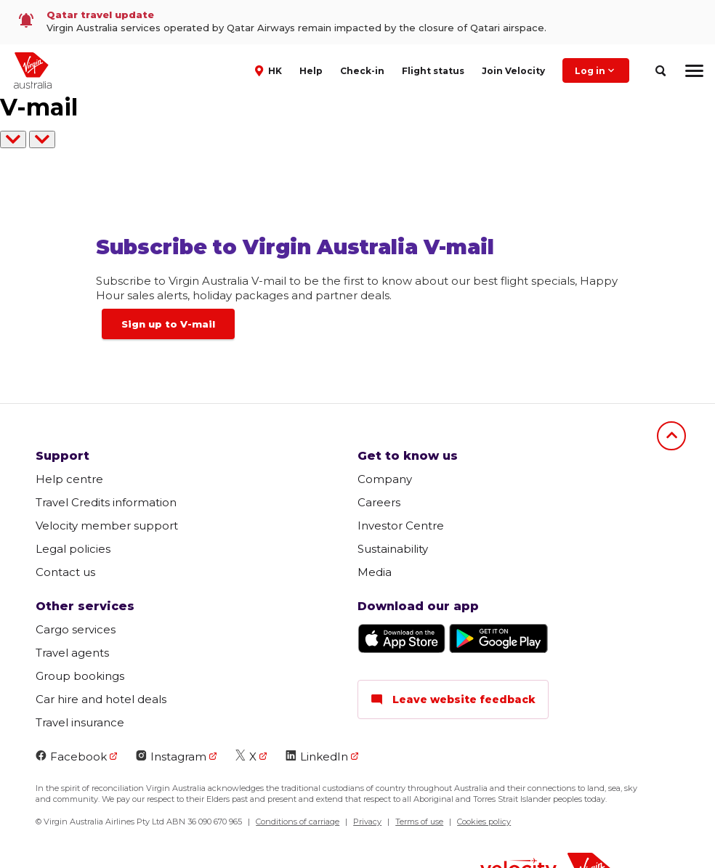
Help (311, 70)
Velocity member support (107, 525)
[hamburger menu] (694, 70)
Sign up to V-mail (168, 324)
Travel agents (72, 653)
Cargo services (76, 629)
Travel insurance (80, 722)
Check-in (362, 70)
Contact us (65, 572)
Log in (596, 70)
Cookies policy (484, 821)
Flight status (433, 70)
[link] (357, 22)
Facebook (71, 756)
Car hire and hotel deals (101, 699)
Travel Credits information (106, 502)
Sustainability (393, 549)
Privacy (367, 821)
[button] (270, 69)
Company (385, 479)
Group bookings (80, 676)
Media (375, 572)
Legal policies (73, 549)
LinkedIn (317, 756)
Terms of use (419, 821)
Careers (379, 502)
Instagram (171, 756)
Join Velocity (513, 70)
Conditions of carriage (297, 821)
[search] (660, 70)
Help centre (69, 479)
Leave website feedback (453, 699)
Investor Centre (401, 525)
